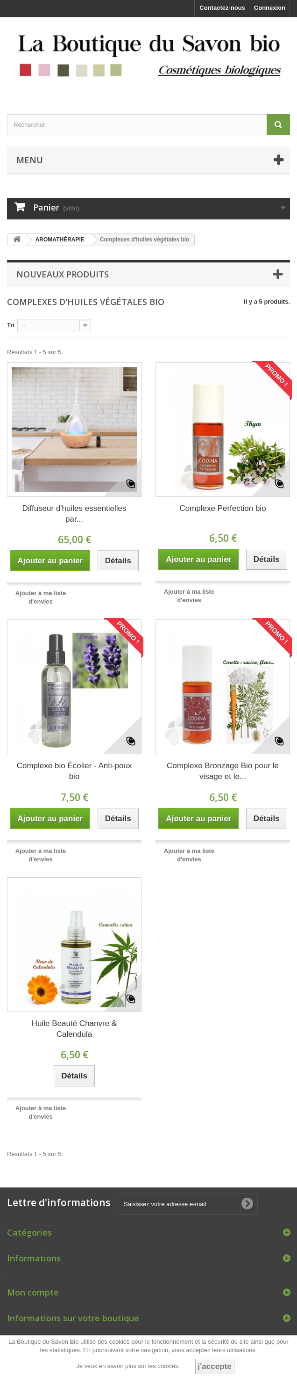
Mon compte (33, 1292)
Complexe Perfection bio (222, 508)
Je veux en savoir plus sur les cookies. (128, 1365)
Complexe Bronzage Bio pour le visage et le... (223, 771)
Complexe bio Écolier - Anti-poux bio (74, 771)
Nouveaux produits (62, 274)
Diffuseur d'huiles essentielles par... (74, 514)
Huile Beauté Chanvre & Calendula (74, 1029)
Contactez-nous (222, 7)
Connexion (269, 7)
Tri (10, 324)
